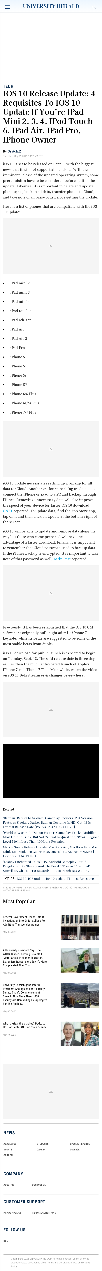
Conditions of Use (68, 1262)
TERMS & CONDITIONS (44, 1212)
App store (87, 878)
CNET (8, 510)
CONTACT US (39, 1184)
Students (43, 1143)
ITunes (72, 878)
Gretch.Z (14, 151)
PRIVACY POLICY (12, 1212)
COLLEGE (75, 1149)
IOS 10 (21, 878)
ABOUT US (8, 1184)
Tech (8, 86)
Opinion (8, 1155)
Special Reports (80, 1143)
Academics (9, 1143)
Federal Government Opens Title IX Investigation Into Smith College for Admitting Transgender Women (24, 920)
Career (41, 1149)
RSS (5, 1240)
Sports (7, 1149)
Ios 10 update (55, 878)
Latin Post (62, 558)
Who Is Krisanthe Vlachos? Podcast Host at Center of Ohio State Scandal (25, 1025)
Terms (50, 1262)
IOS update (36, 878)
